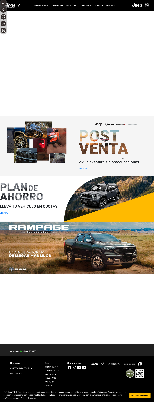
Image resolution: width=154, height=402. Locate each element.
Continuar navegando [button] (140, 395)
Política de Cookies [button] (29, 398)
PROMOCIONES (85, 5)
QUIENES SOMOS (41, 5)
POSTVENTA (98, 5)
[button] (18, 4)
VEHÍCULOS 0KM (57, 5)
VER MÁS (83, 168)
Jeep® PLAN (71, 5)
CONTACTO (110, 5)
